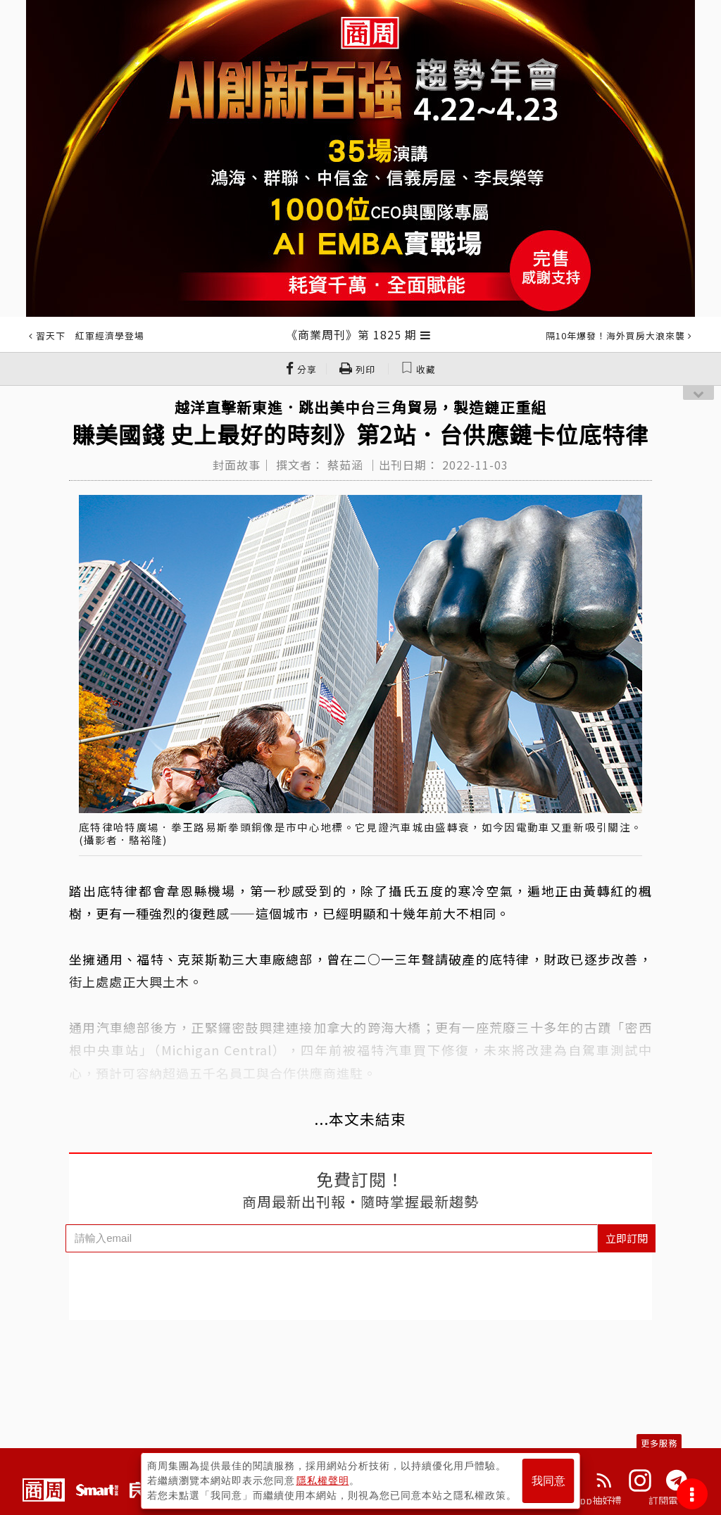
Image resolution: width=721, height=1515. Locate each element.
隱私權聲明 (322, 1480)
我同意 (548, 1481)
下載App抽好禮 (587, 1500)
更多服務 (659, 1443)
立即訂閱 (627, 1238)
